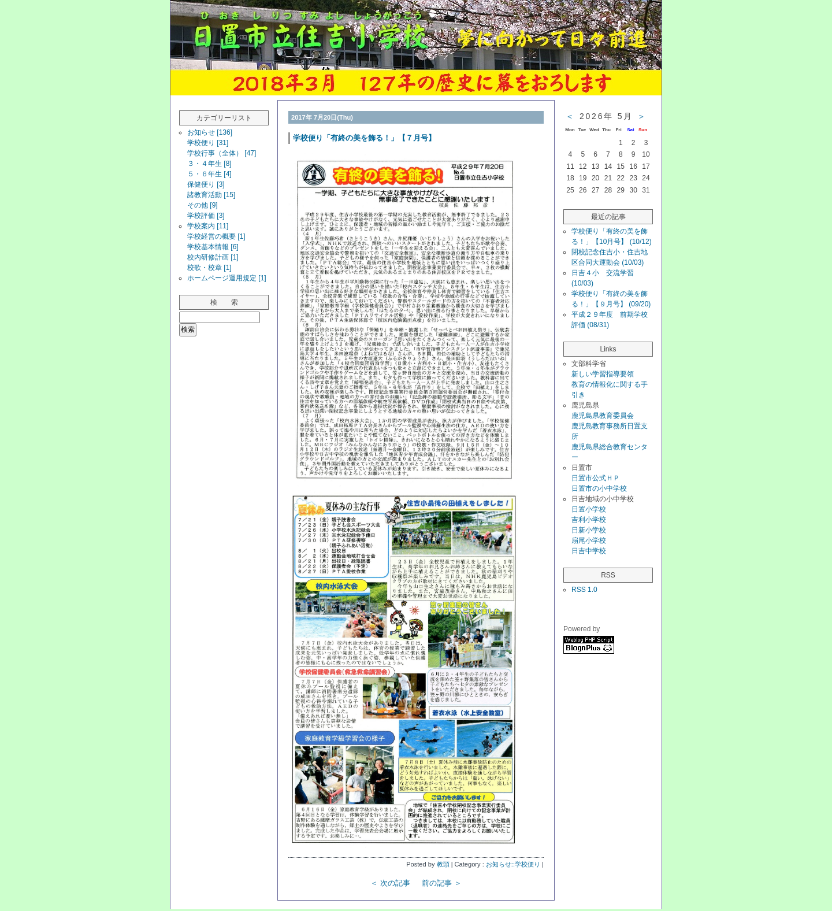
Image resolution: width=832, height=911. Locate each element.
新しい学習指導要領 (602, 374)
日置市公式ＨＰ (595, 478)
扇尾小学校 (588, 540)
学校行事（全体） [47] (221, 153)
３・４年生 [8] (209, 164)
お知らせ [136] (209, 132)
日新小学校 (588, 530)
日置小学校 (588, 509)
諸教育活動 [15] (211, 195)
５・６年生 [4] (209, 174)
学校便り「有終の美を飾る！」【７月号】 (364, 138)
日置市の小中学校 (599, 488)
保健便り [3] (206, 184)
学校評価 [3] (206, 216)
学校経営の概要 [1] (216, 236)
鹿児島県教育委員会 (602, 416)
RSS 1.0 (584, 590)
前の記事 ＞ (442, 883)
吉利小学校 (588, 520)
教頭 (443, 864)
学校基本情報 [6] (213, 247)
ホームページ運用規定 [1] (226, 278)
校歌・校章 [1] (209, 268)
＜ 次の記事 (390, 883)
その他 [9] (202, 205)
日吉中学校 (588, 551)
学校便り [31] (207, 143)
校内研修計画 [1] (213, 257)
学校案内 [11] (207, 226)
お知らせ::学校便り (513, 864)
